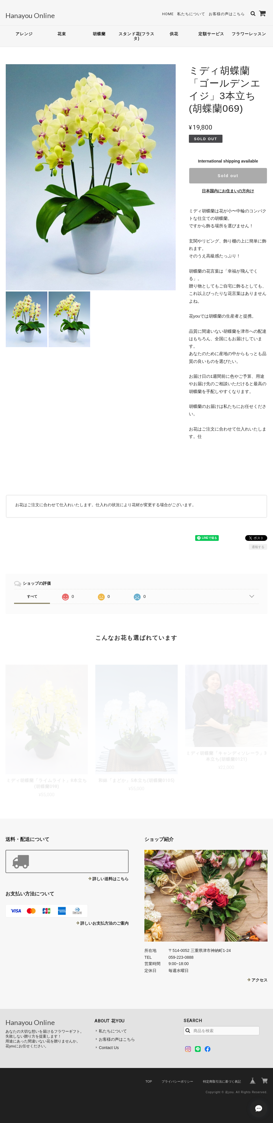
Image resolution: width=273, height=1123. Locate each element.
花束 (61, 34)
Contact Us (109, 1047)
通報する (258, 547)
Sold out (228, 175)
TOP (149, 1081)
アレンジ (24, 34)
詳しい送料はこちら (110, 879)
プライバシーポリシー (177, 1081)
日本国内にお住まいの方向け (228, 191)
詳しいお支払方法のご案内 (104, 923)
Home (168, 14)
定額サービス (211, 34)
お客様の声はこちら (227, 14)
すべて (32, 596)
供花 (174, 34)
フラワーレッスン (249, 34)
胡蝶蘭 (99, 34)
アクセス (259, 980)
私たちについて (191, 14)
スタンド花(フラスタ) (137, 36)
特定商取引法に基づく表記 (222, 1081)
